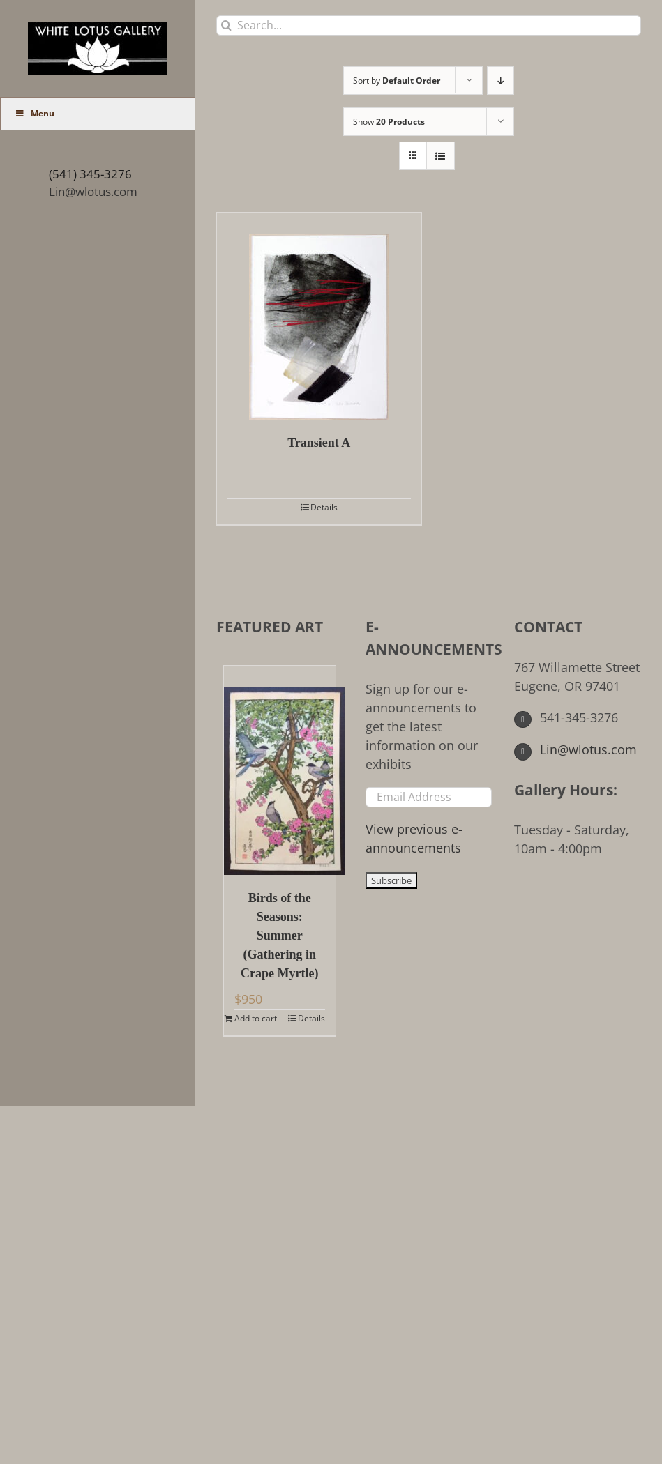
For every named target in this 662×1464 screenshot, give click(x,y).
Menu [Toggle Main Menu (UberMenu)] (34, 113)
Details (324, 507)
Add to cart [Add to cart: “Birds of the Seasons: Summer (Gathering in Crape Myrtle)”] (255, 1018)
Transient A (318, 443)
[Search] (226, 25)
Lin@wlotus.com (93, 191)
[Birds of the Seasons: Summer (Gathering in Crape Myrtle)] (280, 770)
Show (389, 122)
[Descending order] (500, 80)
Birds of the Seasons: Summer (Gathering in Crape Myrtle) (279, 935)
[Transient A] (319, 316)
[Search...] (428, 25)
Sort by (396, 80)
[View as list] (440, 155)
